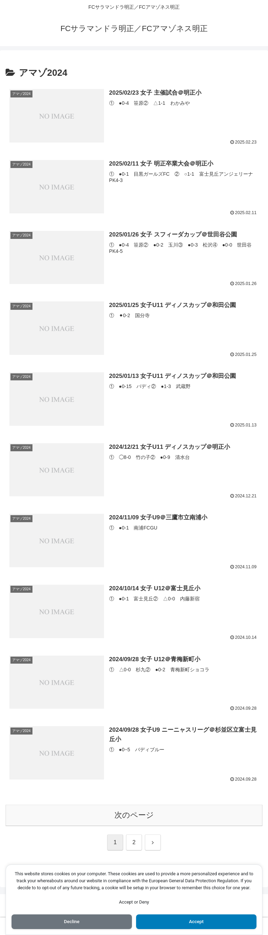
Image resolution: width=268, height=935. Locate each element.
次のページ (134, 815)
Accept (196, 921)
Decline (72, 921)
